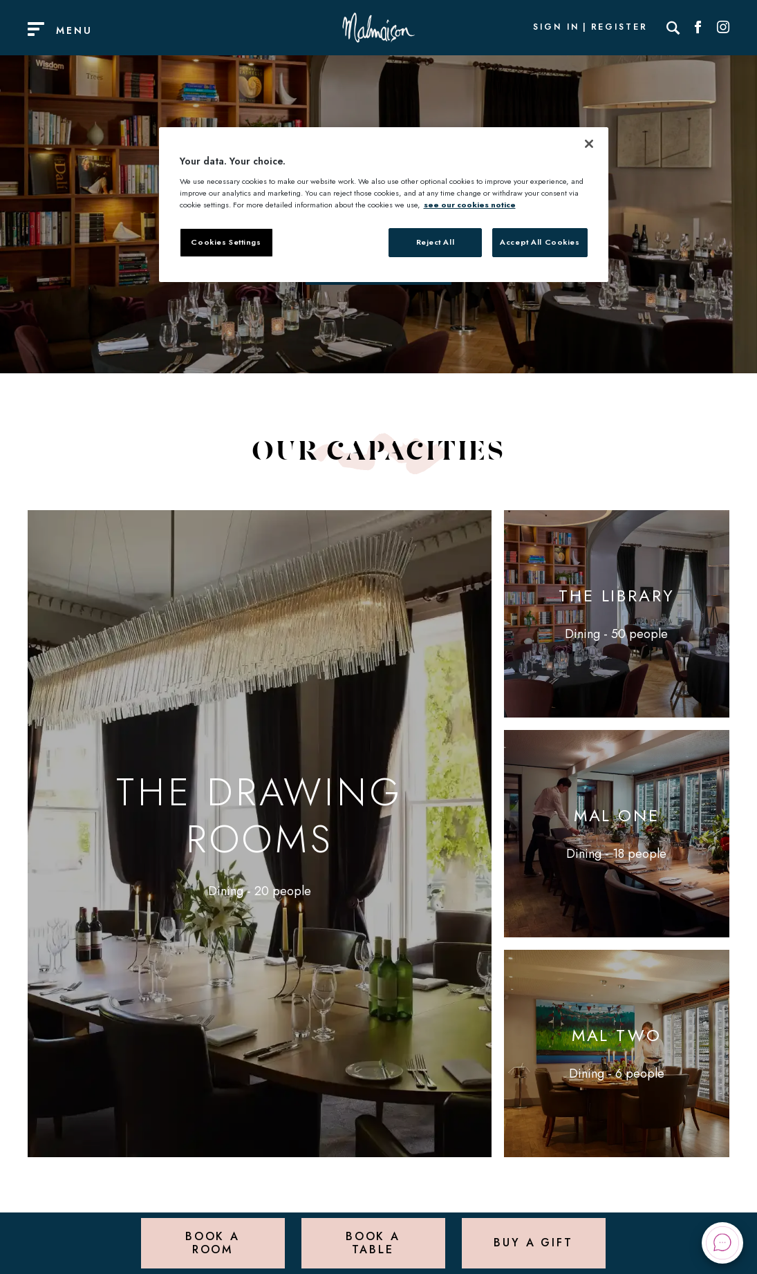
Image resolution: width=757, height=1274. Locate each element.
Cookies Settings (226, 241)
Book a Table (373, 1242)
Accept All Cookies (539, 241)
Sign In (556, 27)
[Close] (589, 144)
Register (619, 27)
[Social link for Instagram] (723, 28)
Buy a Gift (533, 1242)
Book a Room (212, 1242)
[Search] (673, 28)
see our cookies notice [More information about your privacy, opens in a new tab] (470, 204)
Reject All (435, 241)
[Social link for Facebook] (698, 28)
